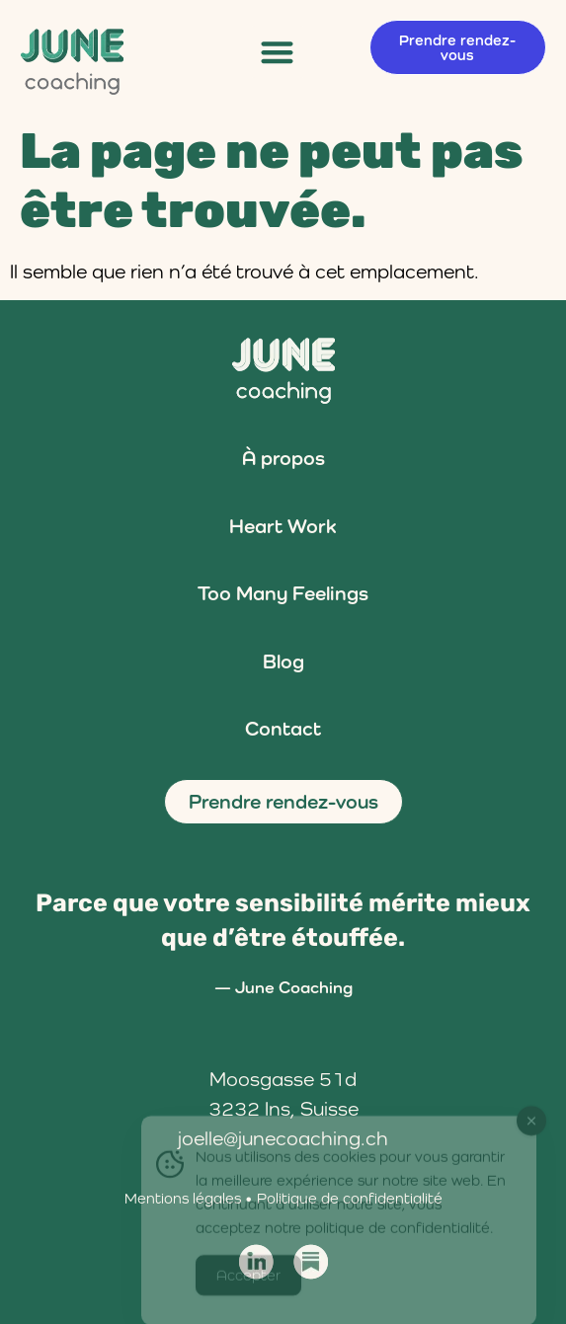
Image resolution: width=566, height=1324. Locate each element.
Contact (283, 728)
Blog (283, 661)
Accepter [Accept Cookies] (248, 1283)
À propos (283, 458)
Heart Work (283, 526)
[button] (278, 52)
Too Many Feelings (283, 593)
